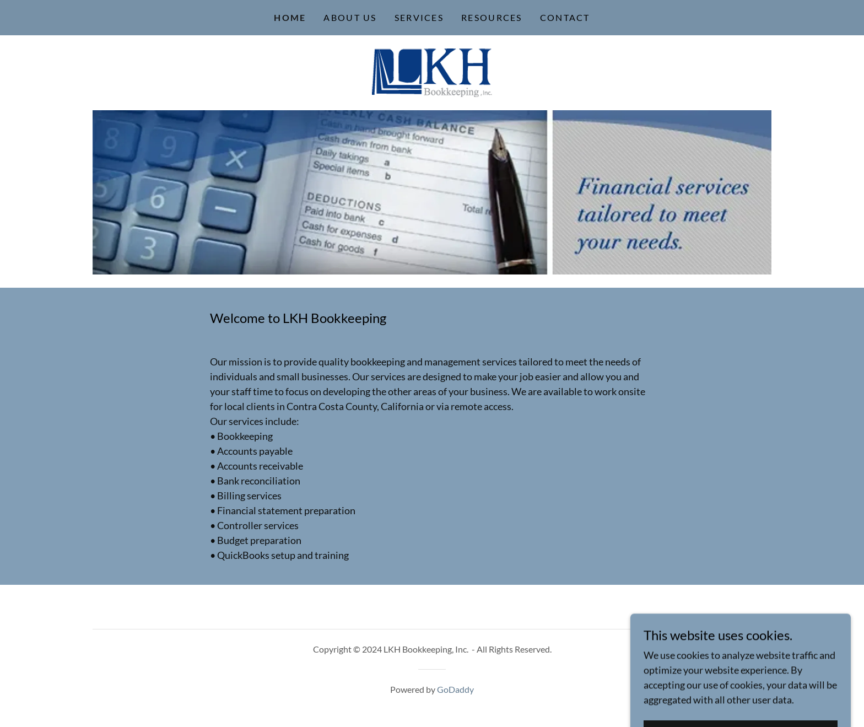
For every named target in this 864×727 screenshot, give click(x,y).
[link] (432, 72)
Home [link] (290, 17)
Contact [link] (565, 17)
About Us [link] (349, 17)
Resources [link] (491, 17)
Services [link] (419, 17)
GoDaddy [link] (455, 689)
